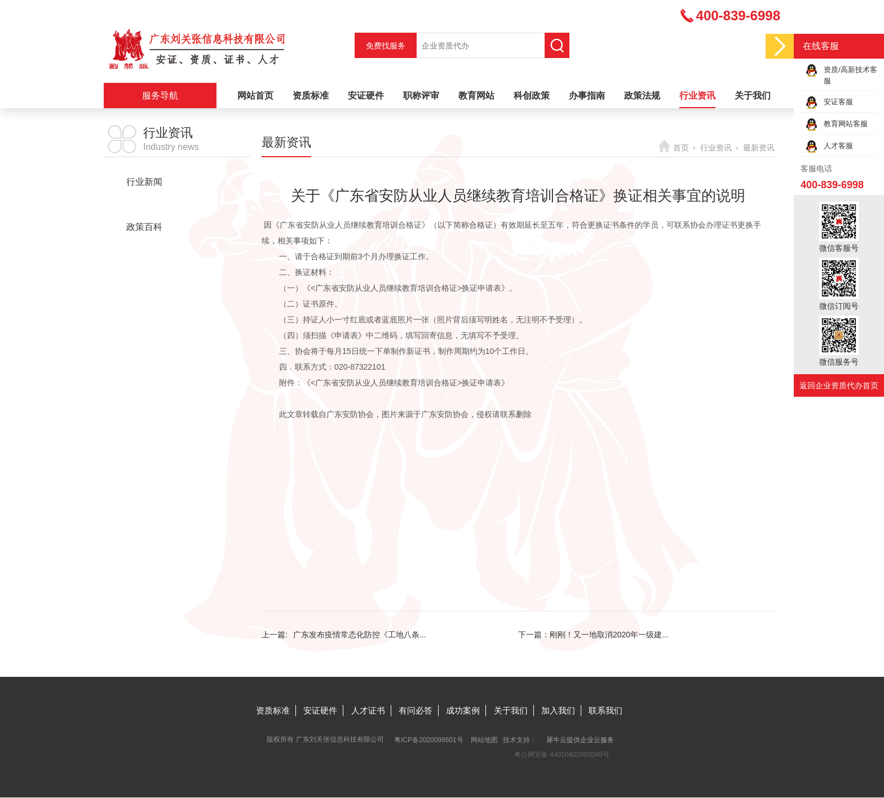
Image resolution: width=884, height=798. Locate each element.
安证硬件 (366, 95)
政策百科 (144, 227)
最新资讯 (144, 204)
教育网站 (476, 95)
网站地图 (484, 740)
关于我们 (753, 95)
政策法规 (642, 95)
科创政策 (532, 95)
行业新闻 (144, 182)
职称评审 (421, 95)
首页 (681, 147)
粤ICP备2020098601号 (428, 740)
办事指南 (587, 95)
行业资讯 (697, 95)
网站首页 (255, 95)
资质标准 (311, 95)
